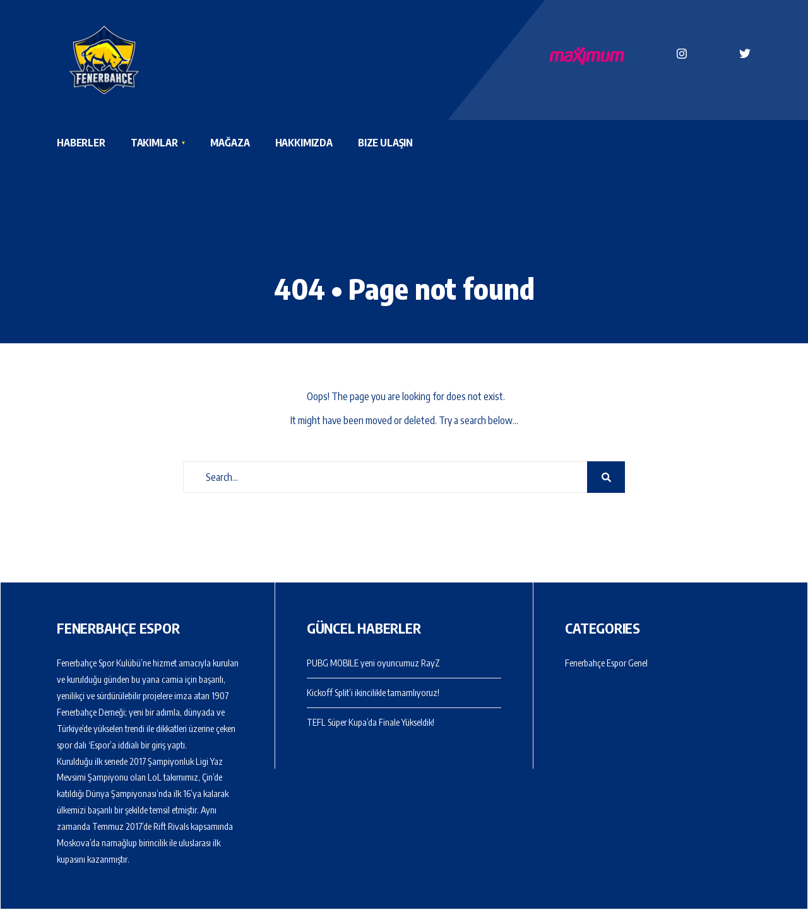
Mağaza (229, 142)
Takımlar (154, 142)
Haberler (81, 142)
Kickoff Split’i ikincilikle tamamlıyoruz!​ (373, 692)
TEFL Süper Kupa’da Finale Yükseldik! (370, 722)
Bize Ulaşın (385, 142)
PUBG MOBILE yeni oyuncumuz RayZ (373, 662)
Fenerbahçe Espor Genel (606, 662)
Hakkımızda (304, 142)
